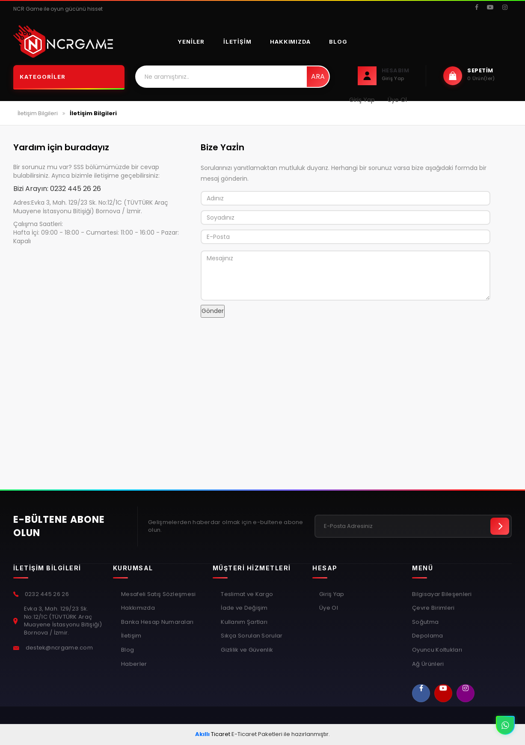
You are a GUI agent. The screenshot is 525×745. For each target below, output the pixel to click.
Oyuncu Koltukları (437, 650)
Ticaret (212, 734)
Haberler (133, 664)
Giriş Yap (331, 594)
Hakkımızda (290, 41)
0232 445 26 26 (75, 189)
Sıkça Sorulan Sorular (251, 636)
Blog (338, 41)
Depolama (427, 636)
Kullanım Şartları (243, 622)
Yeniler (191, 41)
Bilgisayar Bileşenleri (442, 594)
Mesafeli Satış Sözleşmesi (158, 594)
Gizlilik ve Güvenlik (246, 650)
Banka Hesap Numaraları (157, 622)
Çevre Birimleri (433, 608)
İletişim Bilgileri (38, 113)
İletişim (237, 41)
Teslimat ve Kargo (246, 594)
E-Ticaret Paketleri (256, 734)
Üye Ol (328, 608)
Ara (318, 76)
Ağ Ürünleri (428, 664)
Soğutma (425, 622)
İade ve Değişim (243, 608)
